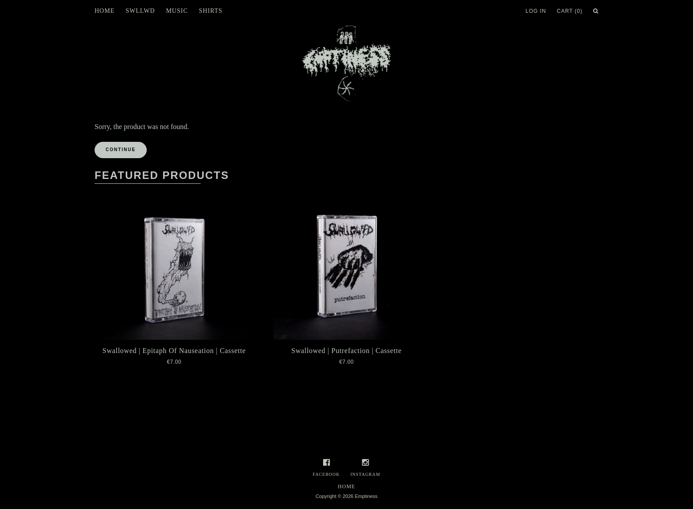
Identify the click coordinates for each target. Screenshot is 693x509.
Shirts (210, 11)
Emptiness (366, 496)
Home (104, 11)
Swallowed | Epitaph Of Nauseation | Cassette (174, 350)
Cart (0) (570, 11)
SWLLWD (140, 11)
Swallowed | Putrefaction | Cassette (346, 350)
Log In (535, 11)
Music (177, 11)
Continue (121, 149)
